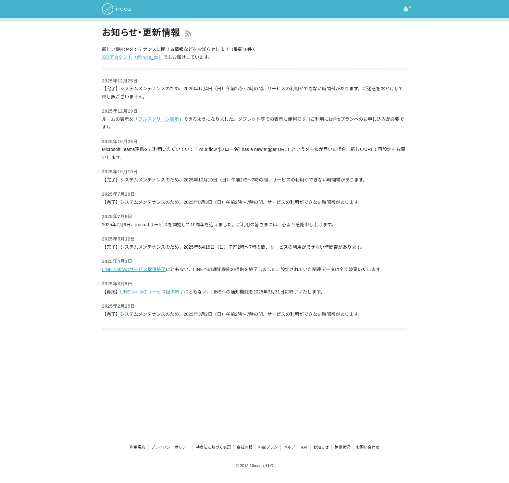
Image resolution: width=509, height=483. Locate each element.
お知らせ (321, 447)
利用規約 (137, 447)
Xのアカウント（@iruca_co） (132, 57)
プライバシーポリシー (170, 447)
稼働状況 (342, 447)
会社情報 (244, 447)
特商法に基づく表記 (213, 447)
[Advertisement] (254, 385)
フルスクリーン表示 (158, 119)
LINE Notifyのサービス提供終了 (134, 269)
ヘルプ (289, 447)
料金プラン (268, 447)
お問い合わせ (367, 447)
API (304, 447)
